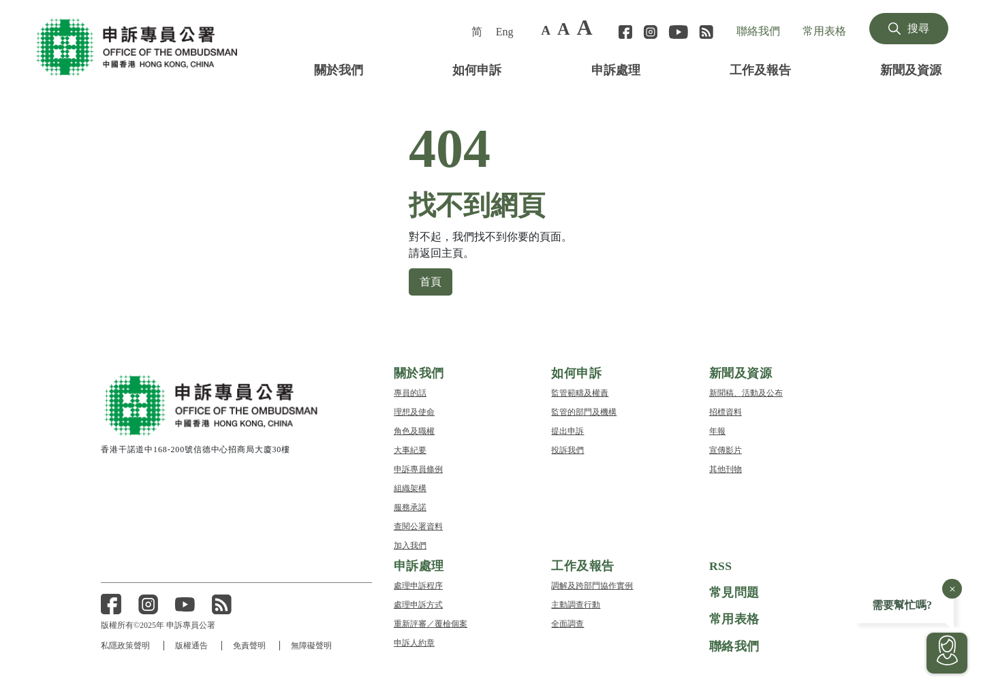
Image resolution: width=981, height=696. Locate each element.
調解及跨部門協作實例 (592, 584)
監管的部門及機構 (584, 411)
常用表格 (824, 30)
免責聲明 (250, 645)
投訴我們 (567, 449)
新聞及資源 (910, 69)
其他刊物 (725, 468)
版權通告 (192, 645)
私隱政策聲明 (125, 645)
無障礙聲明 (313, 645)
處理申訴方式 (418, 604)
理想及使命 (414, 411)
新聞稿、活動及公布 (746, 392)
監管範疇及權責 (579, 392)
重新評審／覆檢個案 (430, 623)
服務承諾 (410, 506)
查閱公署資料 (418, 525)
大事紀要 (410, 449)
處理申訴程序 (418, 584)
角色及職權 (414, 430)
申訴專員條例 (418, 468)
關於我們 (338, 69)
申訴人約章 (414, 642)
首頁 (430, 280)
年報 (717, 430)
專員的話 (410, 392)
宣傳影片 (725, 449)
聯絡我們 (758, 30)
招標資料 (725, 411)
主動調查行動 (575, 604)
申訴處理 (615, 69)
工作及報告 (760, 69)
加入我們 (410, 544)
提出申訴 (567, 430)
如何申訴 (476, 69)
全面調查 (567, 623)
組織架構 (410, 487)
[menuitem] (478, 31)
